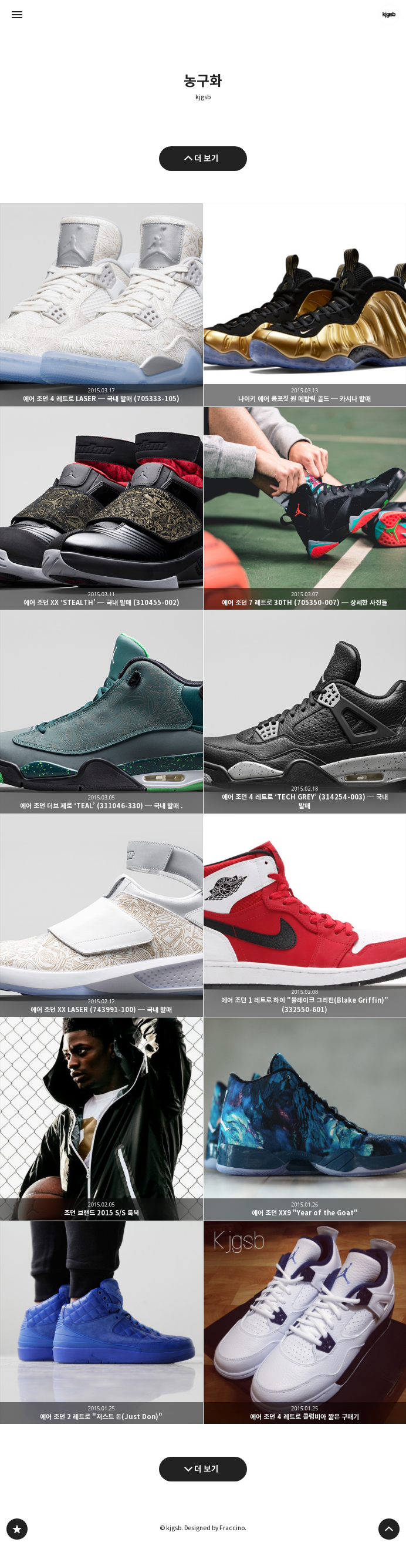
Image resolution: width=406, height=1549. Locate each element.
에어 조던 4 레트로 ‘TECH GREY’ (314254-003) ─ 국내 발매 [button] (305, 712)
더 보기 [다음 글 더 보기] (206, 1468)
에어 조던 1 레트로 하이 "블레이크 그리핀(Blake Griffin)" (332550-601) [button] (305, 915)
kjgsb (203, 97)
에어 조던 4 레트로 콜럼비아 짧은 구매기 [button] (305, 1322)
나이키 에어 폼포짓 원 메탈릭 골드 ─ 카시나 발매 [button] (305, 304)
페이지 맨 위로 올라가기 (389, 1529)
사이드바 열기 (17, 15)
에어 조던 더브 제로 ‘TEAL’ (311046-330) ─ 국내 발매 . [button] (101, 712)
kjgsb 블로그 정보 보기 (389, 15)
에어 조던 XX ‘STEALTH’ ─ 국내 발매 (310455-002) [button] (101, 508)
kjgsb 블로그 (17, 1529)
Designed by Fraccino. (215, 1528)
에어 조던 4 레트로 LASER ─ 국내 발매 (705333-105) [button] (101, 304)
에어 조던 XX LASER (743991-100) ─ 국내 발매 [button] (101, 915)
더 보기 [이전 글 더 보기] (206, 158)
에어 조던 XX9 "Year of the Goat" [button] (305, 1119)
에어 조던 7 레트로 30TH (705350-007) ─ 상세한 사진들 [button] (305, 508)
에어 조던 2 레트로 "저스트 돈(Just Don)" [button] (101, 1322)
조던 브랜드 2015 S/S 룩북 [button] (101, 1119)
